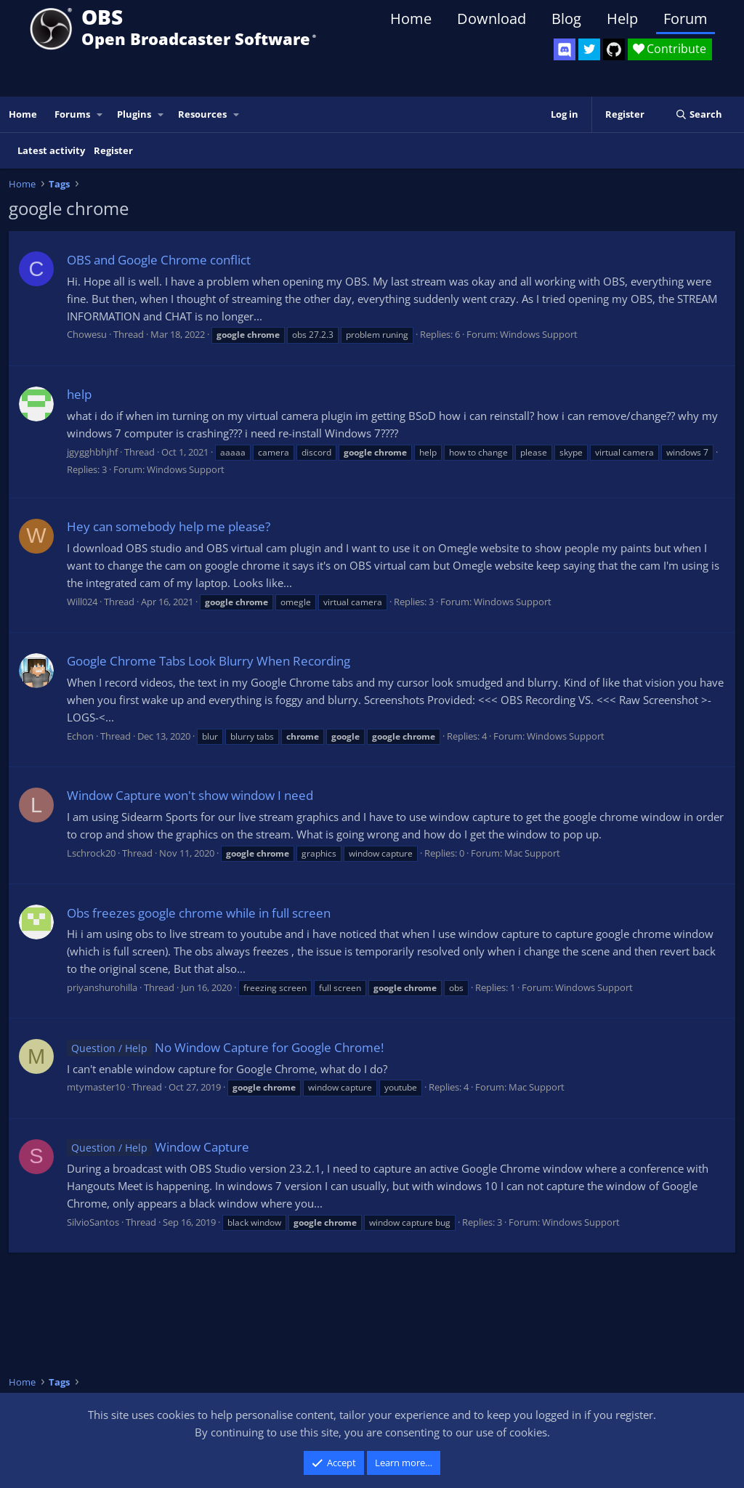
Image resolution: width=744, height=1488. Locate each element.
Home (411, 18)
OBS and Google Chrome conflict (159, 259)
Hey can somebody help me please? (168, 526)
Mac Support (532, 853)
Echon (80, 736)
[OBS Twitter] (589, 49)
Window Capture (158, 1147)
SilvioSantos (93, 1222)
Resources (202, 114)
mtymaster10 (96, 1086)
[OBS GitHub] (614, 49)
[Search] (698, 114)
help (79, 394)
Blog (566, 18)
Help (622, 18)
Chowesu (87, 334)
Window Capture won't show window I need (190, 795)
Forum (685, 18)
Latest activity (51, 150)
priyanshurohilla (102, 987)
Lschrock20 (91, 853)
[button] (100, 114)
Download (491, 18)
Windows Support (539, 334)
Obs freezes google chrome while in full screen (199, 913)
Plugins (134, 114)
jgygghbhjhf (92, 451)
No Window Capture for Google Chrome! (225, 1047)
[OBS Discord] (564, 49)
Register (113, 150)
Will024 (82, 601)
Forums (72, 114)
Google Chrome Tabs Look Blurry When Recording (208, 660)
